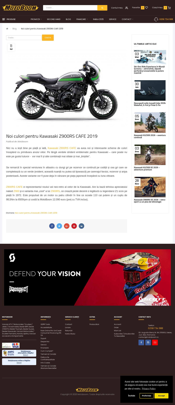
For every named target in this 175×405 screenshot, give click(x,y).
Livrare (67, 327)
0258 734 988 (166, 19)
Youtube (155, 342)
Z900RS (55, 191)
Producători (94, 324)
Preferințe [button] (146, 396)
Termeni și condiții (48, 354)
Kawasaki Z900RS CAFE (62, 148)
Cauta (48, 37)
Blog (15, 28)
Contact (68, 324)
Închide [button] (131, 396)
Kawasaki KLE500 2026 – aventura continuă (150, 136)
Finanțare (45, 348)
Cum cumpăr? (47, 351)
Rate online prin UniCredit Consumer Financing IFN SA (51, 332)
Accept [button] (161, 396)
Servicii (43, 345)
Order (116, 327)
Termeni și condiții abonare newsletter (48, 367)
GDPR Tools (45, 324)
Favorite (136, 7)
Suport (43, 338)
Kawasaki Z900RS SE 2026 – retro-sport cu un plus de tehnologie (150, 200)
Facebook (141, 342)
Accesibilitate (46, 327)
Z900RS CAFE (14, 187)
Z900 (16, 191)
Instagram (148, 342)
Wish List (117, 330)
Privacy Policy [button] (149, 389)
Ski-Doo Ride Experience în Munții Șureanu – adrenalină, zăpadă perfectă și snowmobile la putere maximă (149, 69)
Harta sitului (70, 334)
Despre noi (45, 341)
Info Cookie (45, 363)
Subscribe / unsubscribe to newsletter (124, 335)
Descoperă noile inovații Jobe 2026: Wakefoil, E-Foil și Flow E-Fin (150, 104)
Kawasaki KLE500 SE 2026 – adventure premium (147, 168)
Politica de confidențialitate (48, 358)
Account (117, 324)
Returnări (68, 330)
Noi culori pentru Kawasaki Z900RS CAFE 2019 (42, 28)
